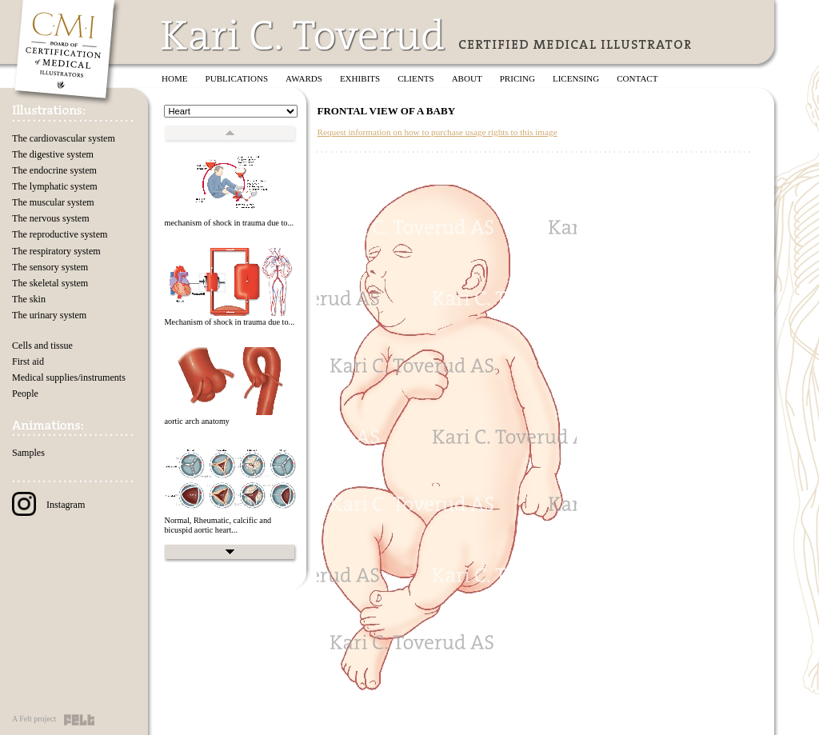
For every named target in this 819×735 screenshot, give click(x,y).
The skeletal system (50, 283)
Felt (79, 719)
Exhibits (360, 78)
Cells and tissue (42, 345)
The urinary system (49, 315)
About (467, 78)
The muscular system (53, 202)
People (25, 393)
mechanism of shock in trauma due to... (229, 222)
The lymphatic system (55, 186)
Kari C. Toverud (304, 34)
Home (175, 78)
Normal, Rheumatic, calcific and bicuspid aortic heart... (217, 525)
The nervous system (51, 218)
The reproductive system (59, 234)
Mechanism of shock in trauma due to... (229, 322)
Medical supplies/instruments (69, 377)
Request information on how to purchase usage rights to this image (437, 132)
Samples (28, 452)
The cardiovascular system (63, 138)
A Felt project (34, 718)
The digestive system (53, 154)
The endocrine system (54, 170)
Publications (237, 78)
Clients (415, 78)
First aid (28, 361)
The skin (29, 299)
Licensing (576, 78)
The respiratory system (56, 251)
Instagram (48, 505)
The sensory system (50, 267)
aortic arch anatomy (197, 421)
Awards (304, 78)
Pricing (517, 78)
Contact (637, 78)
